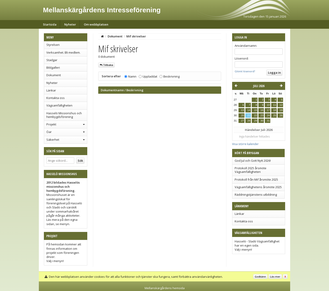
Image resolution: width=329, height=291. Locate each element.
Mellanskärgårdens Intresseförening (102, 10)
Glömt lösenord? (245, 71)
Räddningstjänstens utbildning (256, 194)
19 (281, 110)
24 (268, 115)
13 (242, 110)
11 (274, 105)
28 (248, 120)
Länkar (51, 90)
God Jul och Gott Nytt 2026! (253, 160)
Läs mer (275, 276)
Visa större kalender (245, 144)
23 (261, 115)
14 (248, 110)
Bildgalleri (53, 67)
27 (242, 120)
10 (268, 105)
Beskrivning (171, 76)
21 (248, 115)
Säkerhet (52, 140)
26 (281, 115)
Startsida (49, 24)
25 (274, 115)
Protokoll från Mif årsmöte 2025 (256, 179)
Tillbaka (106, 65)
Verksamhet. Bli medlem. (63, 52)
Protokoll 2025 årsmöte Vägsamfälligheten (250, 170)
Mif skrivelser (136, 36)
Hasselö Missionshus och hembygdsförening (64, 115)
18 (274, 110)
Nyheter (70, 24)
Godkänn (260, 276)
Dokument (53, 75)
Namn (132, 76)
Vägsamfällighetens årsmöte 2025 (258, 187)
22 (255, 115)
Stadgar (51, 60)
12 (281, 105)
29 (255, 120)
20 (242, 115)
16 (261, 110)
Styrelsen (53, 45)
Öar (49, 132)
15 (255, 110)
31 (268, 120)
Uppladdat (150, 76)
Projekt (51, 124)
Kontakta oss (55, 98)
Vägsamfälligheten (59, 105)
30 (261, 120)
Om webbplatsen (96, 24)
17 (268, 110)
